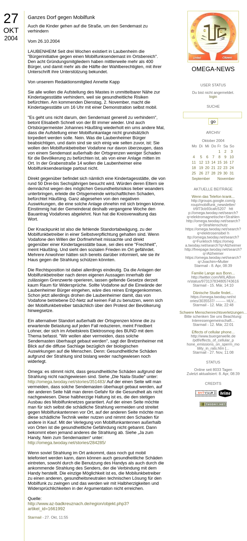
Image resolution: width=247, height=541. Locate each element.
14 (213, 162)
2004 (11, 38)
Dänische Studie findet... (213, 293)
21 (213, 168)
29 (220, 173)
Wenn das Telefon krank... (213, 196)
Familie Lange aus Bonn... (213, 273)
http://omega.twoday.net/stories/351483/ (67, 381)
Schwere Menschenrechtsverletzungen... (213, 312)
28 (213, 173)
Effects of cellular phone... (213, 332)
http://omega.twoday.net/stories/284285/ (67, 442)
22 (220, 168)
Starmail (34, 517)
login (213, 97)
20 (207, 168)
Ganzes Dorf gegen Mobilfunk (61, 17)
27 (11, 18)
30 (225, 173)
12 (201, 162)
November (226, 178)
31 (232, 173)
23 (225, 168)
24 (232, 168)
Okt (11, 30)
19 (201, 168)
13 (207, 162)
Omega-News (213, 69)
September (201, 178)
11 (194, 162)
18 (194, 168)
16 (225, 162)
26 (201, 173)
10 (232, 157)
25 (194, 173)
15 (220, 162)
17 (232, 162)
